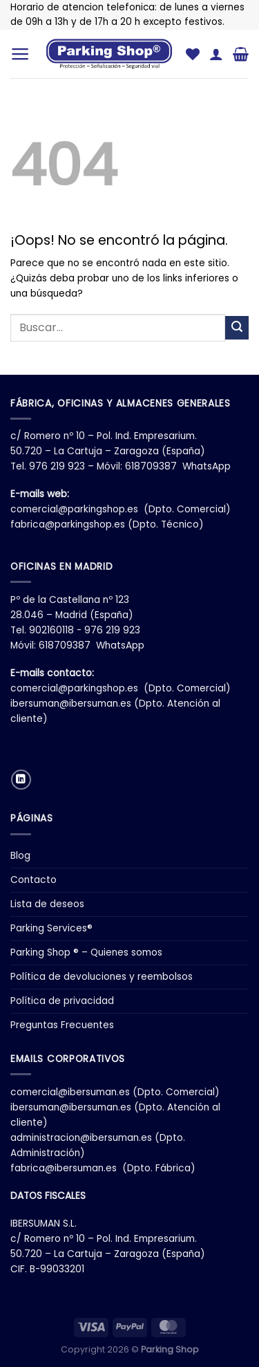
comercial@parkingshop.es (74, 509)
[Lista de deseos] (193, 54)
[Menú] (20, 54)
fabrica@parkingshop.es (67, 524)
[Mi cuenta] (216, 54)
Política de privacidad (62, 1000)
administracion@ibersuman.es (81, 1137)
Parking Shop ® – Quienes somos (86, 952)
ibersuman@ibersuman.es (70, 703)
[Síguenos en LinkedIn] (20, 780)
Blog (20, 855)
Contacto (33, 879)
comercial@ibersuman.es (70, 1092)
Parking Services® (51, 928)
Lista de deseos (47, 904)
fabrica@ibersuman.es (63, 1168)
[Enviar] (237, 328)
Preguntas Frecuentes (62, 1025)
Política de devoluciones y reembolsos (101, 976)
